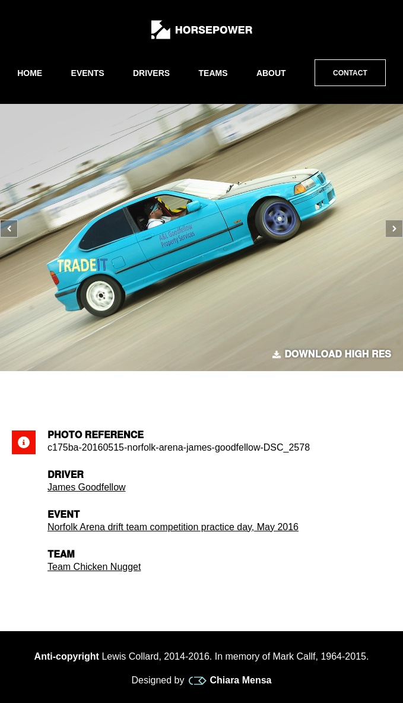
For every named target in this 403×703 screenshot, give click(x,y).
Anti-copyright (66, 656)
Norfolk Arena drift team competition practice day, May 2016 (173, 527)
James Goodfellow (86, 487)
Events (87, 73)
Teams (213, 73)
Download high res (331, 354)
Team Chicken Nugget (94, 567)
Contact (350, 73)
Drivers (151, 73)
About (271, 73)
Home (29, 73)
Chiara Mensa (230, 680)
